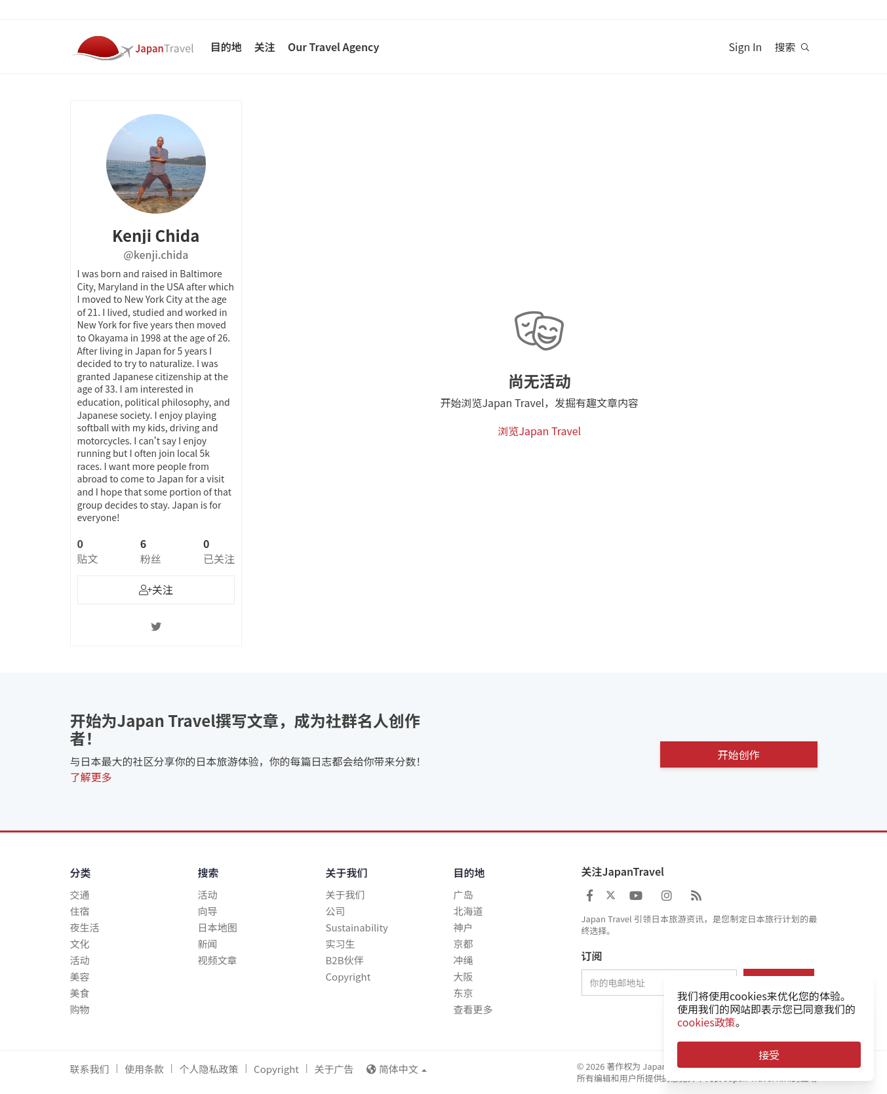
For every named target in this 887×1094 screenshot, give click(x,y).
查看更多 (473, 1009)
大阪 (463, 976)
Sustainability (357, 927)
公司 (335, 911)
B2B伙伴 (345, 960)
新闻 (208, 943)
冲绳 (463, 960)
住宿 (80, 911)
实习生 (340, 943)
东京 (463, 993)
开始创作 (738, 752)
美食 (80, 993)
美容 (80, 976)
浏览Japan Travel (539, 430)
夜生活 (85, 927)
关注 (264, 46)
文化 (80, 943)
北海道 (468, 911)
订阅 (591, 956)
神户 (463, 927)
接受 (769, 1055)
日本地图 (217, 927)
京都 (463, 943)
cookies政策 (706, 1022)
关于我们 (345, 894)
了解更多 (91, 777)
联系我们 (89, 1069)
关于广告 (333, 1069)
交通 (80, 894)
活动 (80, 960)
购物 (80, 1009)
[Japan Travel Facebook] (589, 894)
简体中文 (396, 1069)
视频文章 (217, 960)
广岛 (463, 894)
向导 (208, 911)
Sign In (745, 46)
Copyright (348, 976)
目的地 (226, 46)
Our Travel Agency (333, 46)
